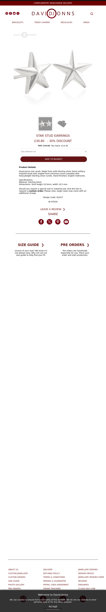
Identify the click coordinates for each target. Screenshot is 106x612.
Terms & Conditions (54, 577)
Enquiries (83, 585)
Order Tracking (52, 588)
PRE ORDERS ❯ (75, 245)
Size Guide (13, 581)
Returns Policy (51, 573)
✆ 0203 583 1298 (86, 588)
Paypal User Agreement (56, 585)
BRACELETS (17, 22)
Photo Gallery (16, 585)
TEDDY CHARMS (42, 22)
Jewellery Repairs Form (91, 577)
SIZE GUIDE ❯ (31, 245)
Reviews (82, 581)
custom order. (36, 191)
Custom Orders (16, 577)
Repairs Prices (86, 573)
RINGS (86, 22)
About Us (13, 569)
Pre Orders (14, 588)
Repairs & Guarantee (54, 581)
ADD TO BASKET (53, 159)
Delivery (47, 569)
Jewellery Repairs (88, 569)
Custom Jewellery (18, 573)
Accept (53, 606)
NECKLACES (66, 22)
